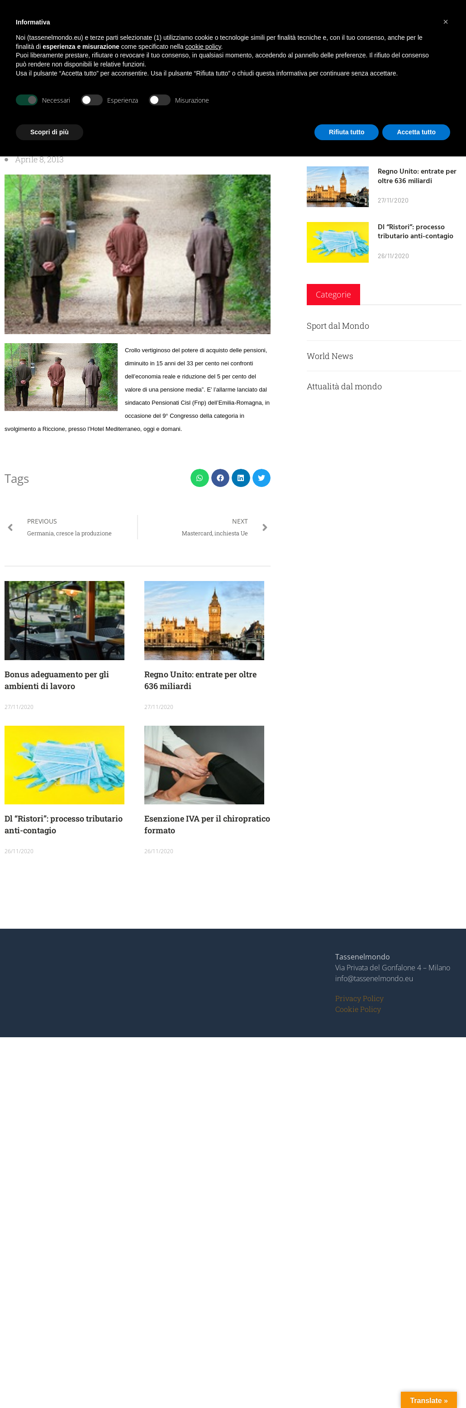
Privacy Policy (359, 998)
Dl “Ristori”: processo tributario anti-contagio (415, 231)
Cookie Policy (358, 1009)
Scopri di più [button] (49, 132)
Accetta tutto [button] (416, 132)
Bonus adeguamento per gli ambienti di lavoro (57, 680)
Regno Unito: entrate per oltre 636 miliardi (417, 175)
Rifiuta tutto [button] (347, 132)
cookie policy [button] (203, 46)
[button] (199, 478)
